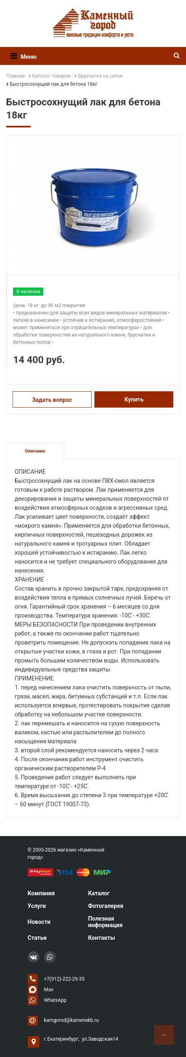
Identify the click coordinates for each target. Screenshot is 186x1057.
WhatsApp (55, 1000)
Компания (41, 893)
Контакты (101, 937)
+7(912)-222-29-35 (64, 979)
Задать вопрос (52, 400)
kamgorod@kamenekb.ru (71, 1020)
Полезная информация (105, 921)
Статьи (37, 937)
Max (49, 989)
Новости (39, 922)
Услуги (37, 906)
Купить (133, 399)
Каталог (99, 893)
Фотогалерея (105, 906)
